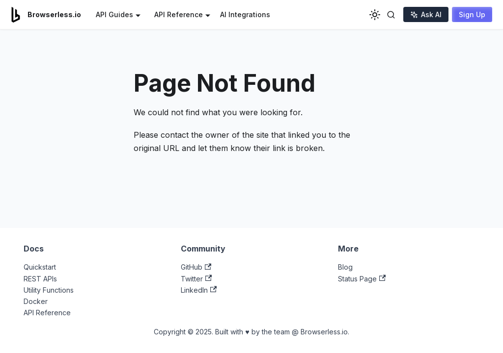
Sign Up (472, 14)
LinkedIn (199, 290)
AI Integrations (245, 14)
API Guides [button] (114, 14)
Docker (36, 301)
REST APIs (40, 279)
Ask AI (426, 14)
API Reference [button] (178, 14)
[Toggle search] (391, 14)
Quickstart (40, 267)
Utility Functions (49, 290)
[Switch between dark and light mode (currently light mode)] (375, 15)
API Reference (47, 312)
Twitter (196, 279)
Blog (345, 267)
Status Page (362, 279)
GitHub (196, 267)
